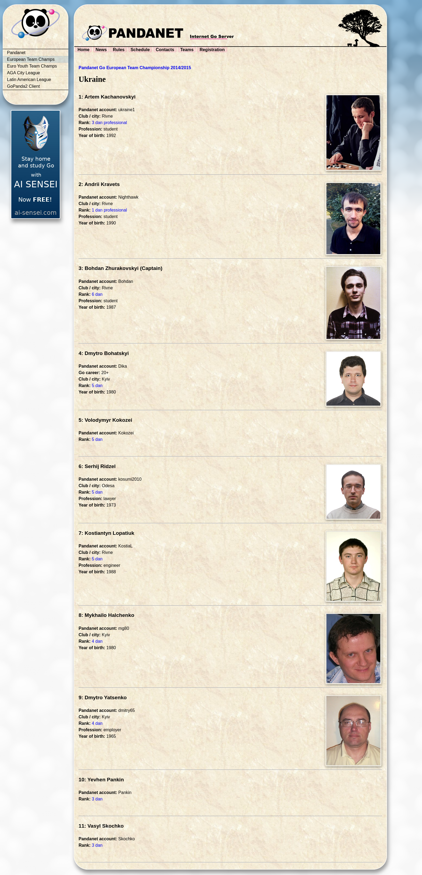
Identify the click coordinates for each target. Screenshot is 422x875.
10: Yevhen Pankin (101, 779)
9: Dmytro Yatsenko (103, 697)
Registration (212, 49)
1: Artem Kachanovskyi (107, 97)
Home (83, 49)
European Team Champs (31, 59)
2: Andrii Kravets (99, 184)
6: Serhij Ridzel (97, 466)
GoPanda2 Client (23, 86)
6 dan (97, 294)
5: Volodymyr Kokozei (105, 420)
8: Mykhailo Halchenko (106, 615)
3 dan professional (109, 122)
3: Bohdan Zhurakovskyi (109, 268)
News (101, 49)
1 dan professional (109, 210)
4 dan (97, 641)
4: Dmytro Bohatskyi (104, 353)
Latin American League (29, 79)
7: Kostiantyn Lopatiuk (106, 533)
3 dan (97, 799)
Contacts (165, 49)
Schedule (140, 49)
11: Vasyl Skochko (101, 826)
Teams (187, 49)
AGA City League (23, 73)
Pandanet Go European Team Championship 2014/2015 (135, 67)
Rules (119, 49)
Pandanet (16, 52)
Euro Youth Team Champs (32, 66)
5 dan (97, 385)
